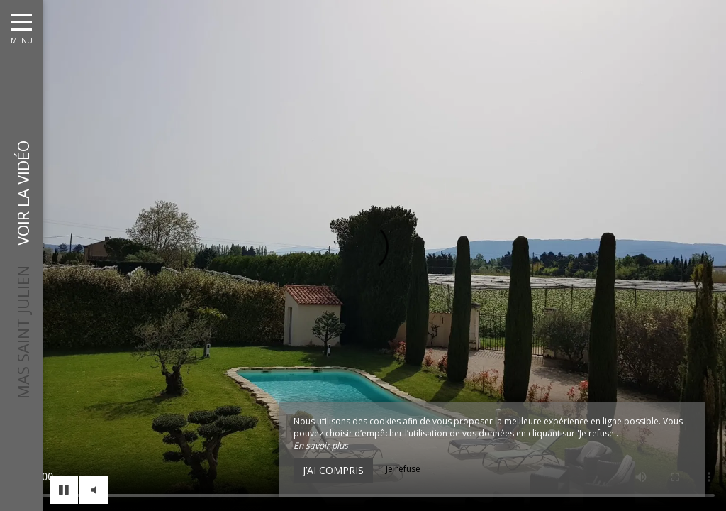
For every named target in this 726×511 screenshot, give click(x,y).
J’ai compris (333, 470)
